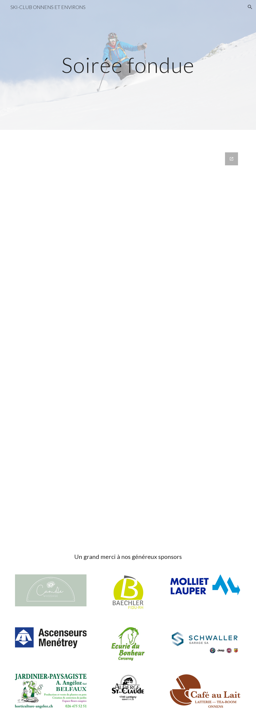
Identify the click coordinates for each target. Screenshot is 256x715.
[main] (128, 64)
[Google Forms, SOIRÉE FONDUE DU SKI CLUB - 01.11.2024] (128, 345)
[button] (250, 7)
